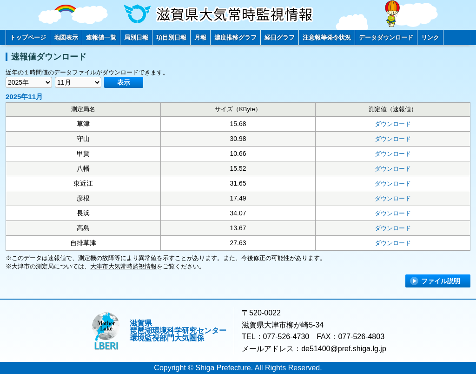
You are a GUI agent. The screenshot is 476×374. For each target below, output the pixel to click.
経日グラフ (279, 37)
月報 (200, 37)
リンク (430, 37)
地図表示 (66, 37)
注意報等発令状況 (327, 37)
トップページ (28, 37)
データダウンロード (386, 37)
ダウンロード (393, 123)
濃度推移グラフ (235, 37)
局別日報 (136, 37)
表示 (123, 82)
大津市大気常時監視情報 (123, 266)
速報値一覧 (101, 37)
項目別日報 (171, 37)
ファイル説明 (440, 281)
